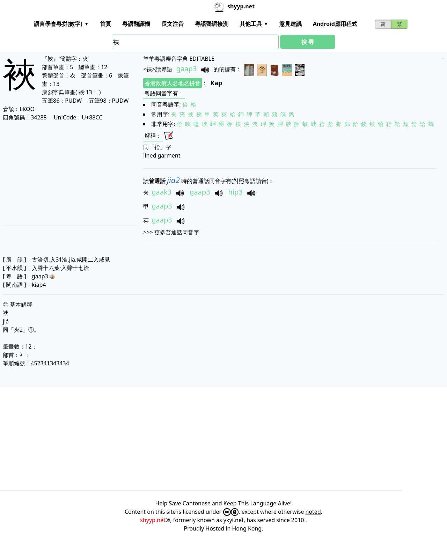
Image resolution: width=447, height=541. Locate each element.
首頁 (105, 24)
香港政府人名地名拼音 (172, 83)
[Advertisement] (69, 173)
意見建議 (290, 24)
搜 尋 (307, 42)
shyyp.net (153, 520)
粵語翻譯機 (136, 24)
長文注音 (172, 24)
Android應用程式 (335, 24)
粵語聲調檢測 (211, 24)
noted (313, 512)
